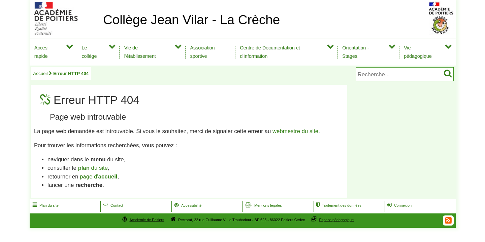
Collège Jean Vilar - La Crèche (191, 19)
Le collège (89, 52)
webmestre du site (295, 131)
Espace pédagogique (336, 219)
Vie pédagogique (418, 52)
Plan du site (44, 205)
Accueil (40, 73)
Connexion (399, 205)
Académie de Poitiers (146, 219)
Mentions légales (263, 205)
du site (93, 168)
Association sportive (202, 52)
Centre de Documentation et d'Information (270, 52)
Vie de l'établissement (140, 52)
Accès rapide (41, 52)
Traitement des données (338, 205)
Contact (112, 205)
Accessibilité (187, 205)
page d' (98, 176)
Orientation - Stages (355, 52)
